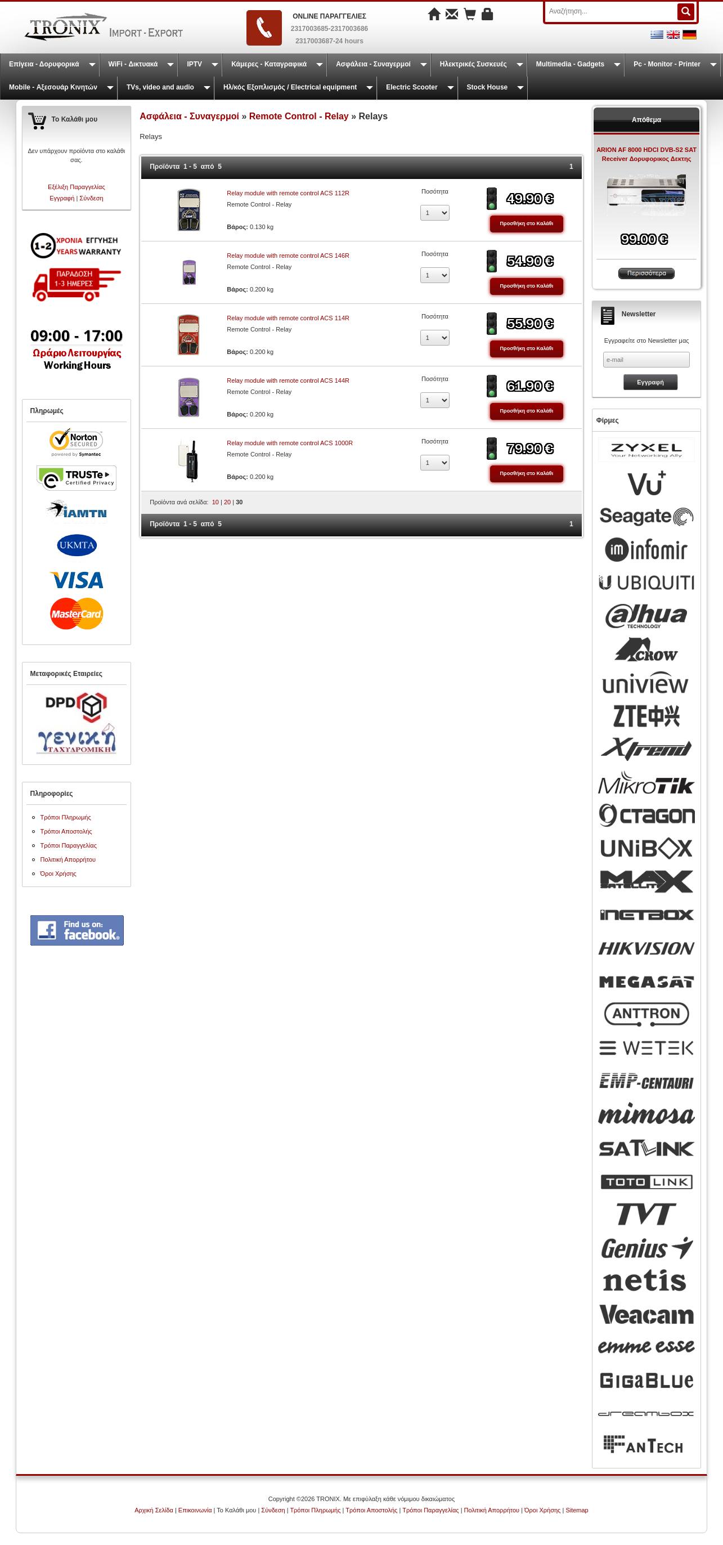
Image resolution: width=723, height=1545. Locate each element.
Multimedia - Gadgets (570, 64)
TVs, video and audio (160, 87)
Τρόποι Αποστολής (66, 831)
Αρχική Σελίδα (153, 1510)
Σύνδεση (91, 198)
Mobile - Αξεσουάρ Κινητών (53, 87)
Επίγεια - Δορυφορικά (44, 64)
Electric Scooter (411, 87)
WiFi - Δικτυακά (133, 64)
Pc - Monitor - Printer (667, 64)
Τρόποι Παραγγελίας (69, 845)
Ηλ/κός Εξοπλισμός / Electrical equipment (290, 87)
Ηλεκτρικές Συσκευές (473, 64)
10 (215, 502)
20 (227, 502)
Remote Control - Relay (299, 116)
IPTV (194, 64)
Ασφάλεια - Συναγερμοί (373, 64)
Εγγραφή (62, 198)
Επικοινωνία (195, 1510)
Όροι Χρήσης (59, 873)
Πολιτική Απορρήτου (68, 859)
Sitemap (576, 1510)
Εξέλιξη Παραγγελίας (76, 186)
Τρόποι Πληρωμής (66, 817)
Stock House (487, 87)
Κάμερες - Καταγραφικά (269, 64)
